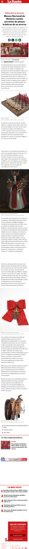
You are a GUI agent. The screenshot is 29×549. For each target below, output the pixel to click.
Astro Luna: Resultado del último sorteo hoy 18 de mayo (15, 510)
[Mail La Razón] (19, 40)
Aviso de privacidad (18, 539)
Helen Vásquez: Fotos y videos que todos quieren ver (15, 500)
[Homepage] (14, 1)
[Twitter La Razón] (12, 40)
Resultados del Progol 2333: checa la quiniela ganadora (15, 505)
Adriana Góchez (8, 61)
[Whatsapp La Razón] (16, 40)
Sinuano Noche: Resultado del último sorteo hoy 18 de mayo (14, 496)
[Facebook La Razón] (9, 40)
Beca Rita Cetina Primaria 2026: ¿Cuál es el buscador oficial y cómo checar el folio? (15, 491)
